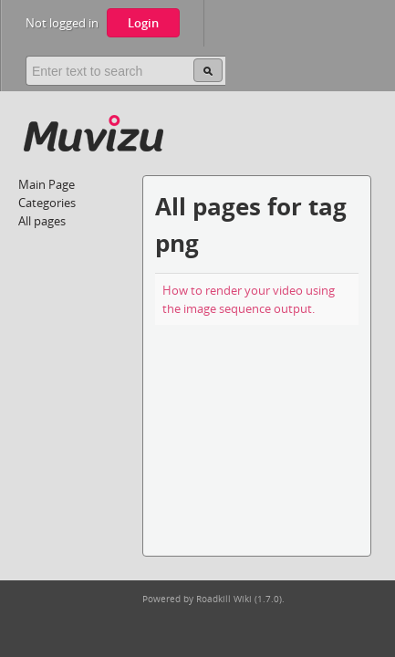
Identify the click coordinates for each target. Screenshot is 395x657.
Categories (47, 202)
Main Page (46, 184)
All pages (42, 221)
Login (143, 23)
